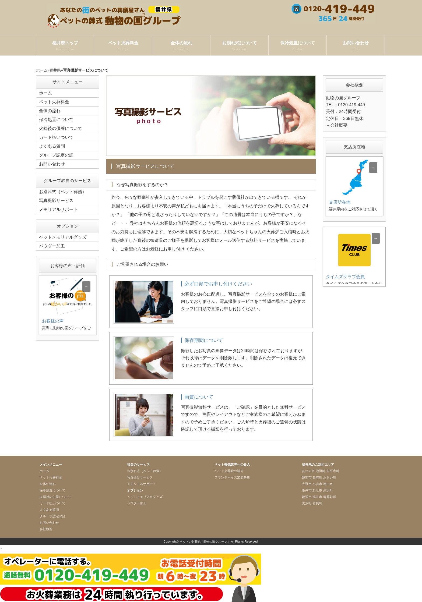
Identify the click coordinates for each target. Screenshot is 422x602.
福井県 (55, 70)
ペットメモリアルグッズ (62, 237)
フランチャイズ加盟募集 (232, 477)
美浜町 (307, 503)
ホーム (41, 70)
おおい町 (329, 477)
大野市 (307, 484)
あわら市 (308, 471)
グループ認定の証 (56, 155)
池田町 (320, 471)
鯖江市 (317, 490)
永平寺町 (332, 471)
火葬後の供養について (60, 128)
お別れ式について (239, 46)
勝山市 (328, 484)
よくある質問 (52, 146)
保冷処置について (297, 46)
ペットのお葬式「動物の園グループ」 (205, 541)
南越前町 (329, 497)
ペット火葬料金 (123, 46)
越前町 (317, 477)
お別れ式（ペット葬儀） (62, 191)
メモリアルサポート (58, 209)
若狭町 (317, 503)
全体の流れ (181, 46)
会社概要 (338, 125)
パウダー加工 (52, 246)
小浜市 (317, 484)
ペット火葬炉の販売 (229, 471)
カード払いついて (56, 137)
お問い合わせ (356, 46)
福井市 (317, 497)
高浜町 (328, 490)
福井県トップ (65, 46)
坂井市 (307, 490)
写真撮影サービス (56, 200)
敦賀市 (307, 497)
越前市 (307, 477)
